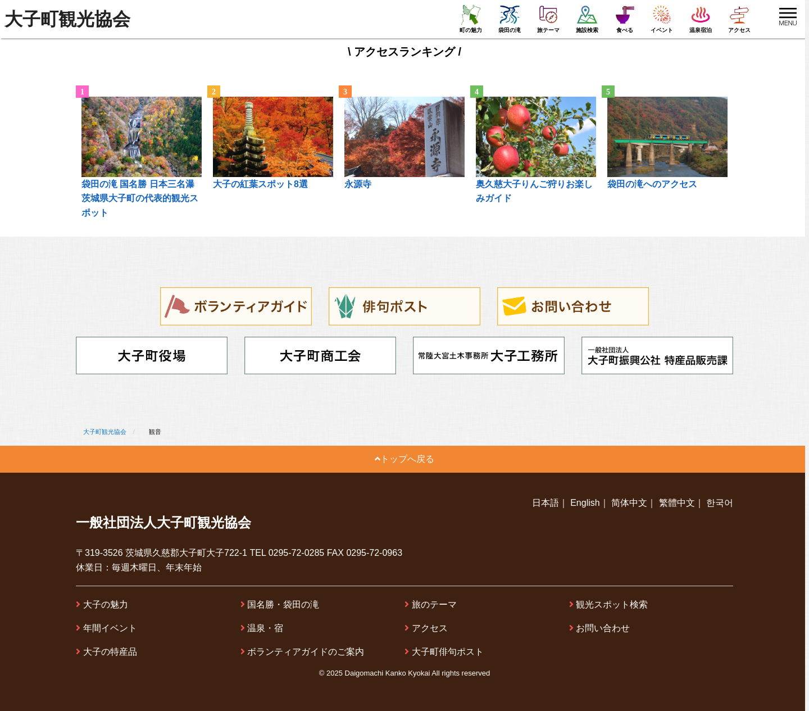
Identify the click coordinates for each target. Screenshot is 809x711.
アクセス (430, 628)
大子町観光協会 (67, 19)
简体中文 (629, 503)
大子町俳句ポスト (448, 651)
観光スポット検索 (612, 604)
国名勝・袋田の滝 (283, 604)
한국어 (719, 503)
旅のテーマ (434, 604)
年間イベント (110, 628)
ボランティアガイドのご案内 (305, 651)
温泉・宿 (265, 628)
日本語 (545, 503)
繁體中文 (677, 503)
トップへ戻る (404, 459)
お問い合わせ (603, 628)
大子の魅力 (105, 604)
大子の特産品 (110, 651)
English (584, 503)
